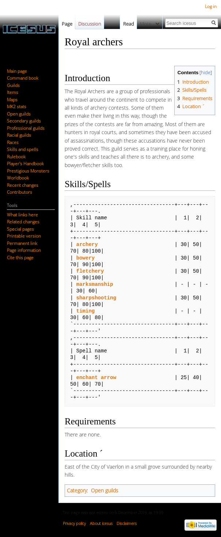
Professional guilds (26, 128)
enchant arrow (96, 377)
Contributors (19, 192)
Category (77, 490)
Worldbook (18, 178)
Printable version (24, 236)
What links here (22, 215)
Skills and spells (22, 149)
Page (67, 23)
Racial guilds (19, 135)
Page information (24, 250)
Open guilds (104, 490)
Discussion (89, 23)
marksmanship (94, 284)
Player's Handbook (25, 163)
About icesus (101, 523)
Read (124, 23)
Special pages (20, 229)
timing (85, 310)
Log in (211, 6)
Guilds (13, 85)
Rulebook (16, 157)
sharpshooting (96, 297)
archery (87, 244)
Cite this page (20, 257)
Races (13, 142)
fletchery (90, 271)
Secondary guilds (24, 121)
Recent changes (22, 185)
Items (12, 92)
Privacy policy (74, 523)
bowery (85, 257)
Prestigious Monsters (28, 171)
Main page (17, 71)
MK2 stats (16, 106)
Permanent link (22, 243)
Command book (22, 78)
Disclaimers (127, 523)
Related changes (23, 222)
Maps (12, 100)
